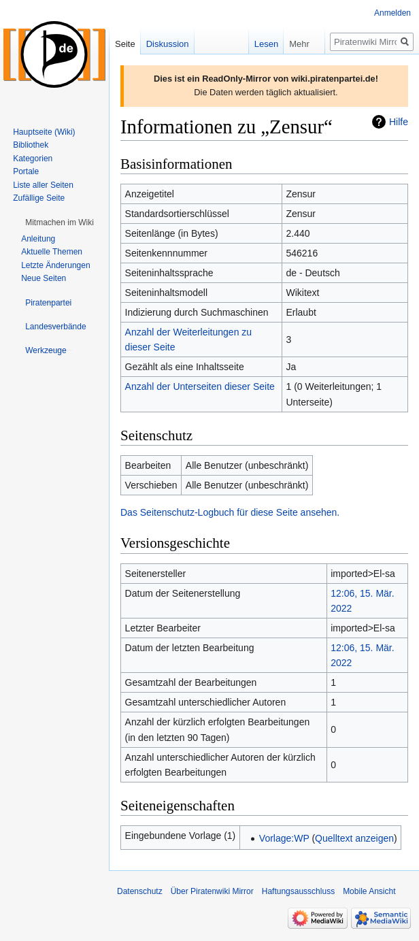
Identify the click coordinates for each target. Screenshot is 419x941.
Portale (26, 171)
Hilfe (398, 121)
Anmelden (392, 13)
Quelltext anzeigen (354, 838)
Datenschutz (140, 891)
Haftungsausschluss (298, 891)
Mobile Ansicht (369, 891)
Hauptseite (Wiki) (44, 132)
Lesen (253, 44)
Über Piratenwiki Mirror (212, 891)
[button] (59, 222)
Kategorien (32, 158)
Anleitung (38, 239)
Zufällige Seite (39, 198)
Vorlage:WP (284, 838)
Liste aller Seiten (43, 185)
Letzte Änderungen (55, 265)
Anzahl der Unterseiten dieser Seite (200, 386)
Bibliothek (30, 145)
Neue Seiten (43, 278)
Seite (125, 44)
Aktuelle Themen (51, 252)
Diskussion (167, 44)
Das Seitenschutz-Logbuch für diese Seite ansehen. (229, 512)
